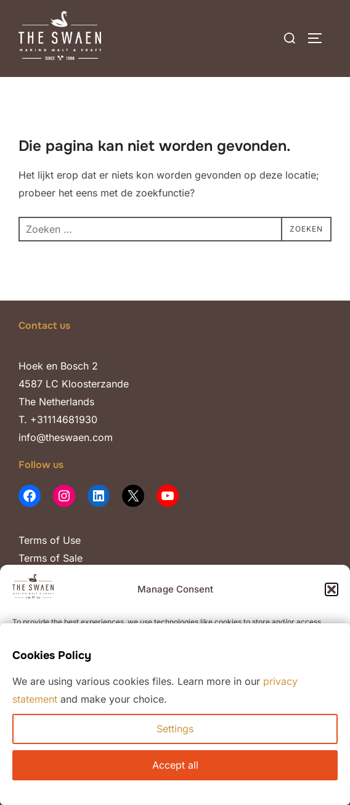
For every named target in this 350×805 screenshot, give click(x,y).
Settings (175, 728)
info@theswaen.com (65, 437)
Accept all (175, 765)
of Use (64, 540)
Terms (32, 540)
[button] (331, 589)
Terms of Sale (50, 558)
